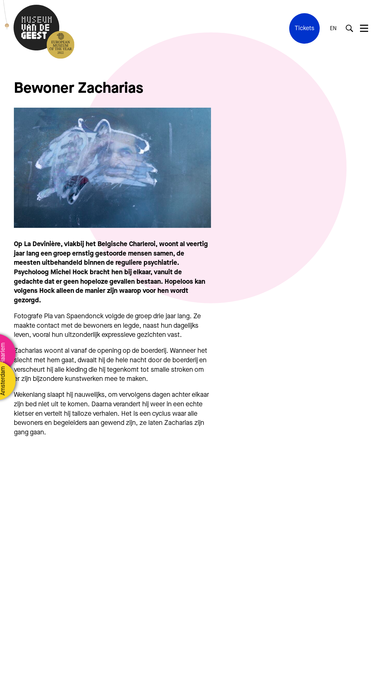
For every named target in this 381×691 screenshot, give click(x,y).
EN (333, 28)
